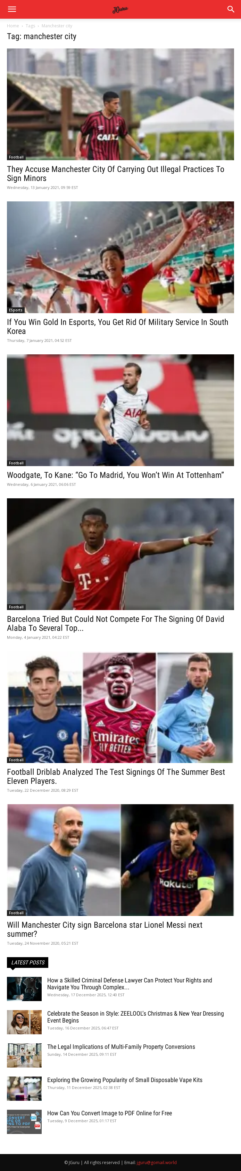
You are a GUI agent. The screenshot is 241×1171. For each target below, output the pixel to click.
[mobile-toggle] (12, 9)
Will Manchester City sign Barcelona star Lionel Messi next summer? (104, 929)
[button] (231, 9)
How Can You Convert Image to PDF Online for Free (109, 1113)
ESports (16, 310)
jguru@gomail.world (157, 1162)
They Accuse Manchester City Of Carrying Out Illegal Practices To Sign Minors (115, 173)
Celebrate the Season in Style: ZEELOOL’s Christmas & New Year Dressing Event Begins (135, 1017)
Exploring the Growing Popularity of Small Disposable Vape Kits (124, 1079)
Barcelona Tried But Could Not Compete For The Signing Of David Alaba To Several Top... (115, 623)
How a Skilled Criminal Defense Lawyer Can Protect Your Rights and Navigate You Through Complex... (129, 984)
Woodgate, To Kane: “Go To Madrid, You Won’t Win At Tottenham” (115, 475)
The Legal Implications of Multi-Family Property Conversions (121, 1046)
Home (13, 26)
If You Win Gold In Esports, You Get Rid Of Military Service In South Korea (117, 326)
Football (16, 157)
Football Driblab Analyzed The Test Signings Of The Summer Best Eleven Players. (116, 776)
